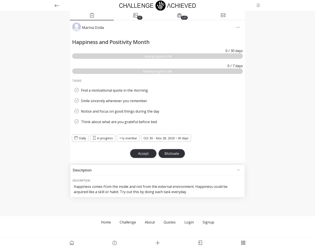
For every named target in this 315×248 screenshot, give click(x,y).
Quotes (170, 222)
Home (106, 222)
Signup (208, 222)
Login (189, 222)
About (150, 222)
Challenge (128, 222)
